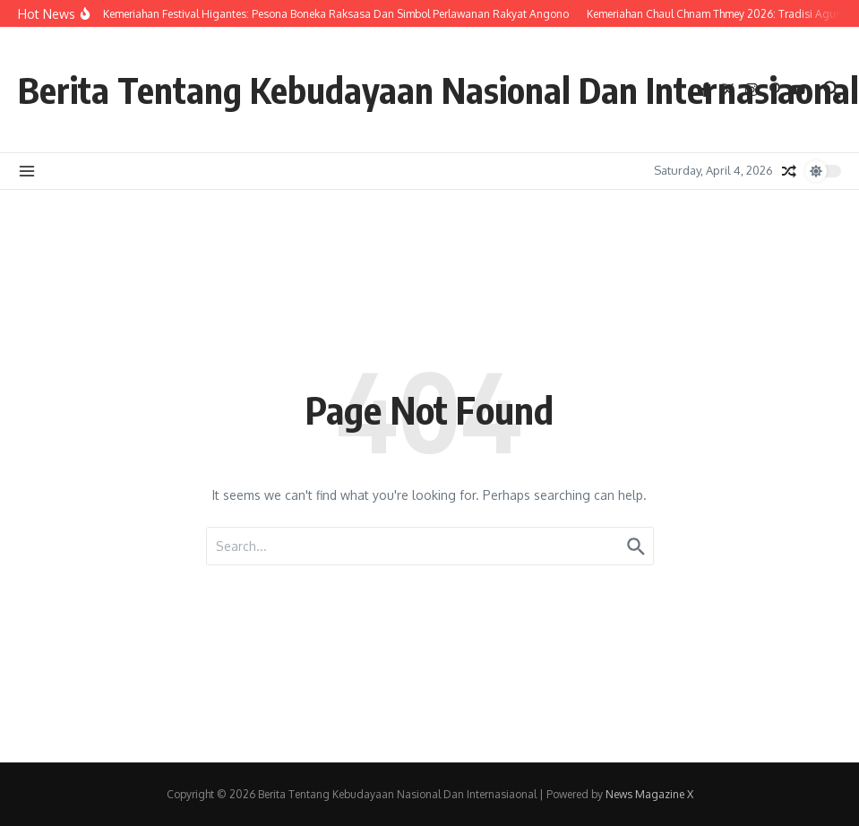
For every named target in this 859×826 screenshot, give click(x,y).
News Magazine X (649, 794)
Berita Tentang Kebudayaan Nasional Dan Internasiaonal (438, 89)
